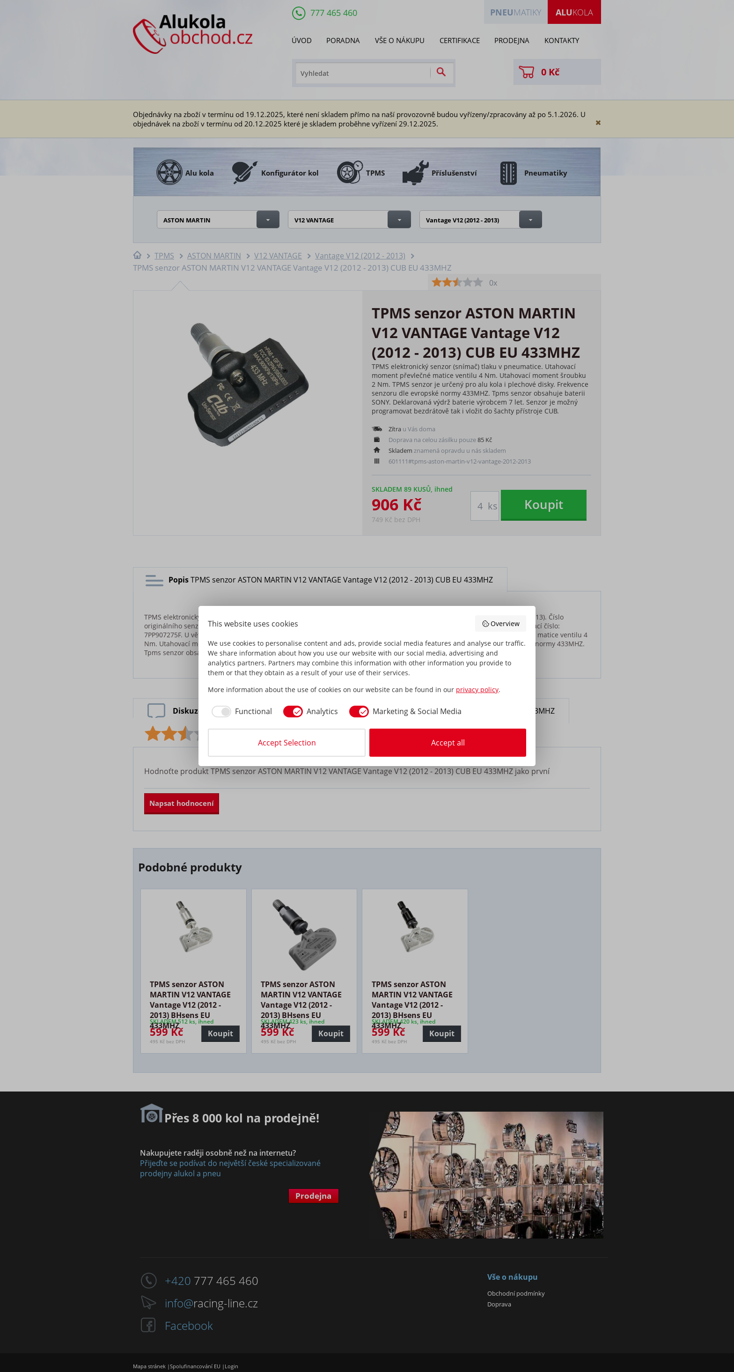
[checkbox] (240, 711)
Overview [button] (501, 623)
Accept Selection (287, 743)
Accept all (448, 743)
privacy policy (477, 689)
